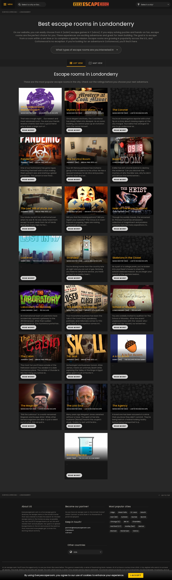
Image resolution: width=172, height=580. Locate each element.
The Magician (29, 405)
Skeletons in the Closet (126, 257)
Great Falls (122, 512)
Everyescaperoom (9, 12)
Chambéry (136, 522)
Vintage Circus (76, 208)
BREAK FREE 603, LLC (43, 162)
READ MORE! (28, 130)
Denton (141, 526)
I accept (135, 575)
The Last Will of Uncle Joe (36, 208)
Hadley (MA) (130, 526)
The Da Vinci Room (78, 159)
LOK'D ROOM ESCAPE (139, 113)
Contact (68, 533)
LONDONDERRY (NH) (120, 162)
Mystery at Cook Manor (81, 109)
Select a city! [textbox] (147, 4)
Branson (113, 531)
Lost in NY (27, 257)
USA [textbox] (75, 552)
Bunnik (143, 517)
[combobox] (153, 4)
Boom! (116, 159)
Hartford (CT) (115, 526)
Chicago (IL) (115, 522)
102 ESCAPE (136, 162)
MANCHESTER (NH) (28, 113)
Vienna (135, 531)
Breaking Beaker (77, 455)
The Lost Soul (75, 405)
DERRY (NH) (25, 261)
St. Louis (134, 512)
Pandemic (27, 159)
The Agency (119, 405)
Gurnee (134, 517)
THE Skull (72, 356)
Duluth (143, 512)
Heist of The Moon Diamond (129, 208)
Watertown (124, 531)
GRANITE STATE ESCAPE (48, 113)
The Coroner (120, 109)
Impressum (69, 530)
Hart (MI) (114, 517)
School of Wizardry (124, 307)
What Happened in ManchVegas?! (32, 108)
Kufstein (124, 517)
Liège (112, 512)
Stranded (72, 257)
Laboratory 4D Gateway (36, 307)
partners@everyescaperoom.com (78, 528)
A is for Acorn (120, 356)
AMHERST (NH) (27, 162)
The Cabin (27, 356)
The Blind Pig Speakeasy (82, 307)
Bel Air (126, 522)
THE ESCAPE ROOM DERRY (43, 261)
